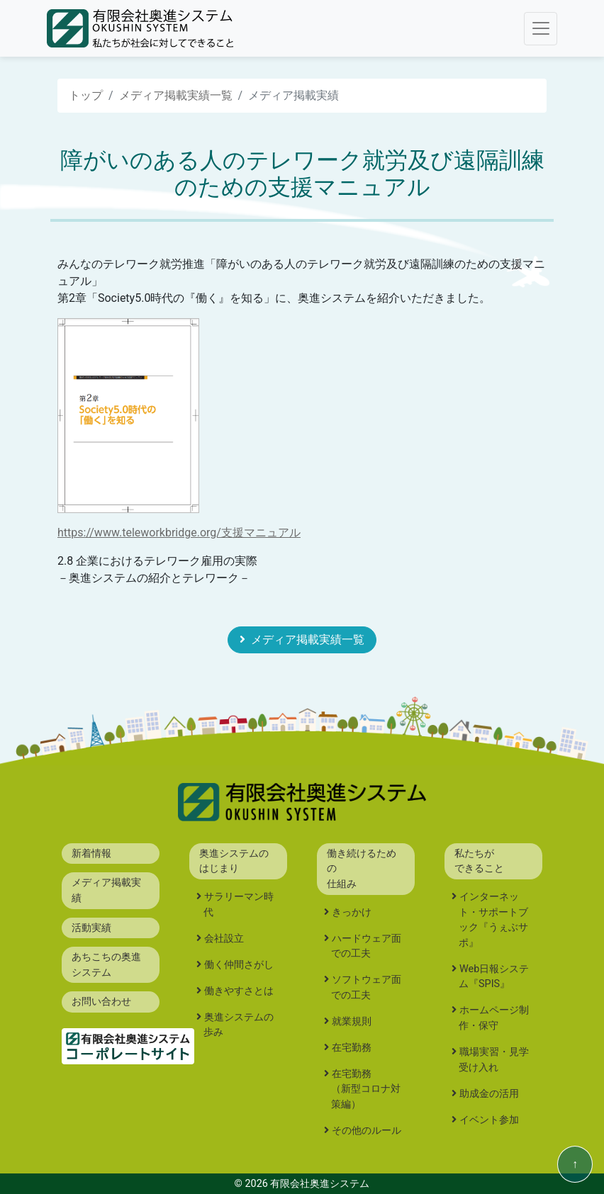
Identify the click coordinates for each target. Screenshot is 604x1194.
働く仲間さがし (239, 965)
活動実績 (91, 928)
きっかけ (351, 912)
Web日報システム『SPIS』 (494, 977)
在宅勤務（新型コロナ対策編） (366, 1089)
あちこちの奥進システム (106, 965)
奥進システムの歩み (238, 1025)
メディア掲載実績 (106, 890)
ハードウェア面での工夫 (366, 946)
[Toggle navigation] (540, 28)
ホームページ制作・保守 (494, 1018)
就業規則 (351, 1021)
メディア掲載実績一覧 (176, 95)
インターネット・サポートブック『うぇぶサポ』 (493, 920)
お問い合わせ (101, 1002)
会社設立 (224, 939)
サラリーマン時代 (238, 904)
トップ (86, 95)
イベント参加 (489, 1120)
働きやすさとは (239, 991)
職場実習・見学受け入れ (494, 1060)
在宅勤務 (351, 1048)
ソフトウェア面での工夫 (366, 987)
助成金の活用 (489, 1094)
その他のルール (366, 1131)
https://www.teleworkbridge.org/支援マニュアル (179, 532)
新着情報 (91, 853)
